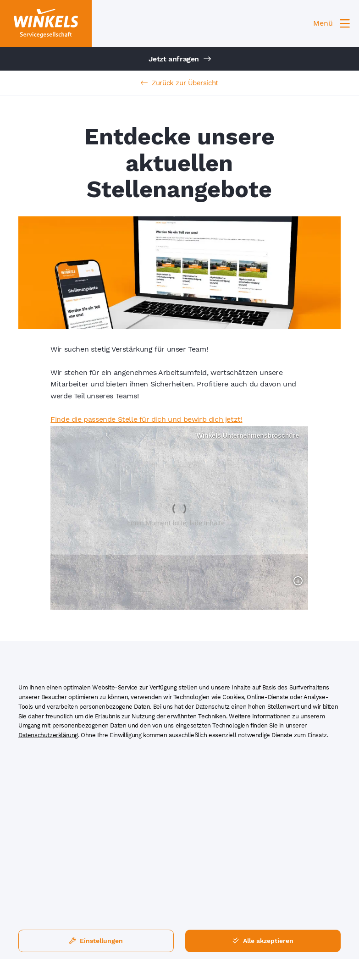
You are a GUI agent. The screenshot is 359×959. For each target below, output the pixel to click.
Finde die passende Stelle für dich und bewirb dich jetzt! (146, 419)
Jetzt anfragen (180, 59)
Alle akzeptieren (262, 940)
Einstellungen (96, 940)
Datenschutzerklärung (48, 735)
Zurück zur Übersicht (179, 83)
